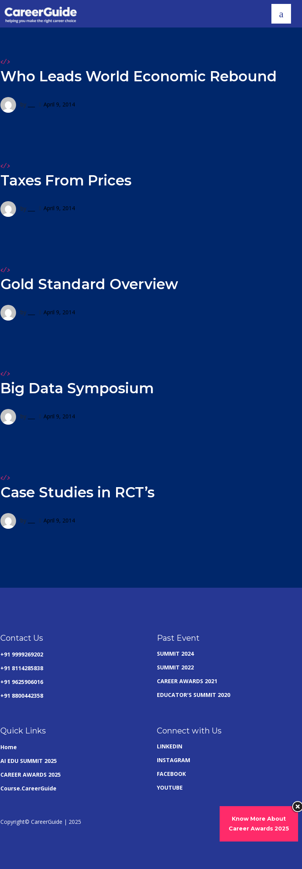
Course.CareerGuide (28, 788)
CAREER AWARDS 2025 (30, 774)
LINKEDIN (169, 746)
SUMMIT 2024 (175, 653)
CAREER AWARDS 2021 (187, 681)
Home (8, 747)
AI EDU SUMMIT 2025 (28, 760)
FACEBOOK (171, 773)
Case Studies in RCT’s (77, 492)
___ (31, 104)
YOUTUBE (170, 787)
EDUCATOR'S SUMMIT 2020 (193, 694)
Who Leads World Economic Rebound (138, 76)
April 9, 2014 (59, 104)
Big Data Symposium (77, 388)
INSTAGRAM (173, 760)
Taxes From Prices (65, 180)
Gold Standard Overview (89, 284)
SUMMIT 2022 (175, 667)
